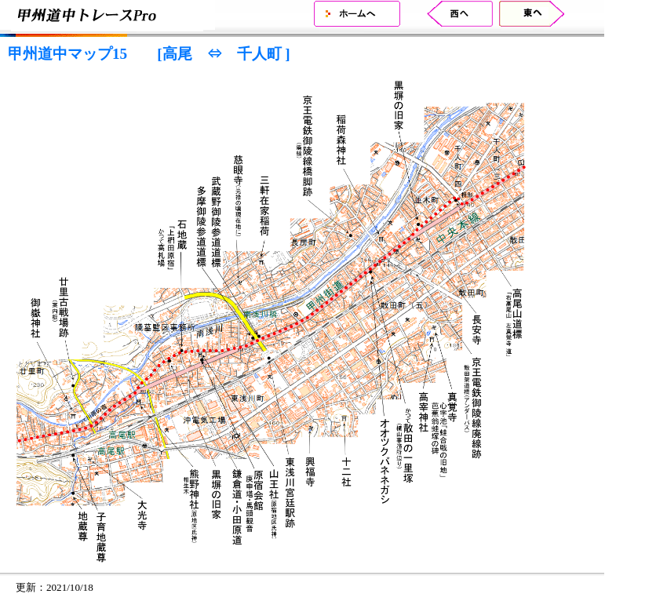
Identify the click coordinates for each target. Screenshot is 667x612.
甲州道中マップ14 (542, 14)
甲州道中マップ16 (449, 14)
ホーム (357, 14)
